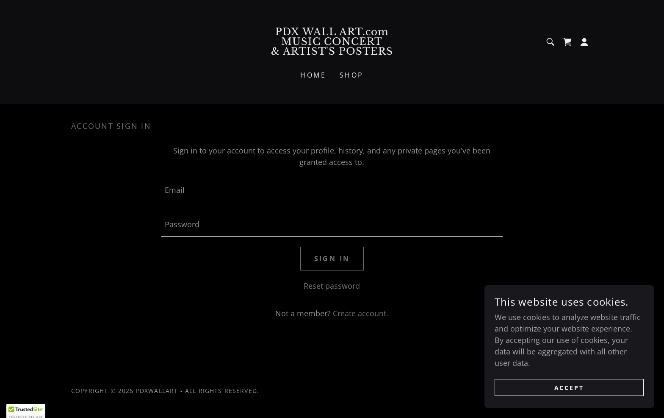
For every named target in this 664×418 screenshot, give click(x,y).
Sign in (332, 258)
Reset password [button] (332, 286)
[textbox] (331, 190)
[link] (332, 52)
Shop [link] (352, 75)
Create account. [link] (360, 313)
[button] (584, 41)
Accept (569, 388)
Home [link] (313, 75)
